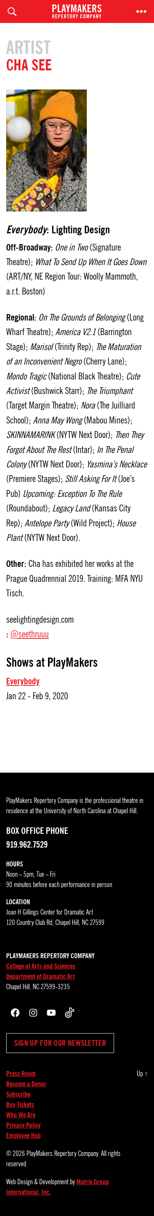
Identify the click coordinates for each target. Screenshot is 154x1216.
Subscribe (18, 1094)
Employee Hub (23, 1135)
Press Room (21, 1073)
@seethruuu (29, 634)
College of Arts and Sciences (40, 966)
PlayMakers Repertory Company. (62, 1153)
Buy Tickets (20, 1104)
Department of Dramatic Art (40, 976)
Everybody (23, 681)
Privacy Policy (23, 1125)
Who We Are (20, 1115)
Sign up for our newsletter (60, 1043)
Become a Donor (26, 1084)
